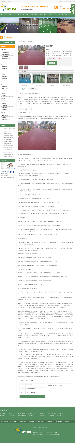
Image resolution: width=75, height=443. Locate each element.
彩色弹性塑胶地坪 (5, 52)
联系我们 (67, 421)
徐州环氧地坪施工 (52, 413)
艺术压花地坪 (5, 86)
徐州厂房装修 (59, 415)
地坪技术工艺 (29, 14)
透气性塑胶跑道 (5, 61)
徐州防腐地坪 (61, 413)
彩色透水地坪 (5, 66)
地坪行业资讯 (38, 14)
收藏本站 (61, 1)
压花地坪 (4, 93)
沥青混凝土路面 (5, 76)
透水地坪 (3, 64)
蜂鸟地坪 (3, 46)
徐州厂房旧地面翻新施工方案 (8, 139)
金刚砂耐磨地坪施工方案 (7, 152)
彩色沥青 (3, 74)
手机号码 (22, 388)
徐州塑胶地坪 (3, 415)
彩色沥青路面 (5, 78)
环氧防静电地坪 (5, 109)
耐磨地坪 (3, 113)
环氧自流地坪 (5, 105)
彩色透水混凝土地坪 (6, 68)
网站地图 (73, 1)
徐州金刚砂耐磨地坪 (6, 119)
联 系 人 (22, 384)
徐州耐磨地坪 (31, 415)
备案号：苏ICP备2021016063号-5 (52, 434)
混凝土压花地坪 (5, 88)
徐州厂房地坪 (3, 413)
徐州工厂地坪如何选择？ (7, 143)
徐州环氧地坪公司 (41, 415)
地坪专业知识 (47, 14)
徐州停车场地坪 (12, 415)
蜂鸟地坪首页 (4, 421)
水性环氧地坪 (5, 101)
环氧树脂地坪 (5, 107)
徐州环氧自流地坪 (22, 415)
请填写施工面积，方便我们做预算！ (59, 391)
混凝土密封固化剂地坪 (6, 122)
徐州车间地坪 (11, 413)
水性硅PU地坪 (5, 56)
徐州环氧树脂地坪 (21, 413)
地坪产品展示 (11, 14)
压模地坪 (4, 95)
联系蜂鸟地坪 (67, 1)
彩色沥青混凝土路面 (6, 81)
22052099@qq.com (39, 434)
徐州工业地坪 (42, 413)
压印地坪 (3, 84)
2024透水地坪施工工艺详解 (7, 130)
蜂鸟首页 (3, 14)
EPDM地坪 (3, 49)
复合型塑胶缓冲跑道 (6, 58)
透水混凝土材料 (5, 71)
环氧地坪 (3, 98)
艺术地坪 (4, 91)
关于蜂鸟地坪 (56, 14)
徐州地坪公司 (51, 415)
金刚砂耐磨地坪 (5, 115)
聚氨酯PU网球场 (5, 54)
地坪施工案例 (20, 14)
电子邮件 (22, 392)
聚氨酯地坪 (4, 103)
